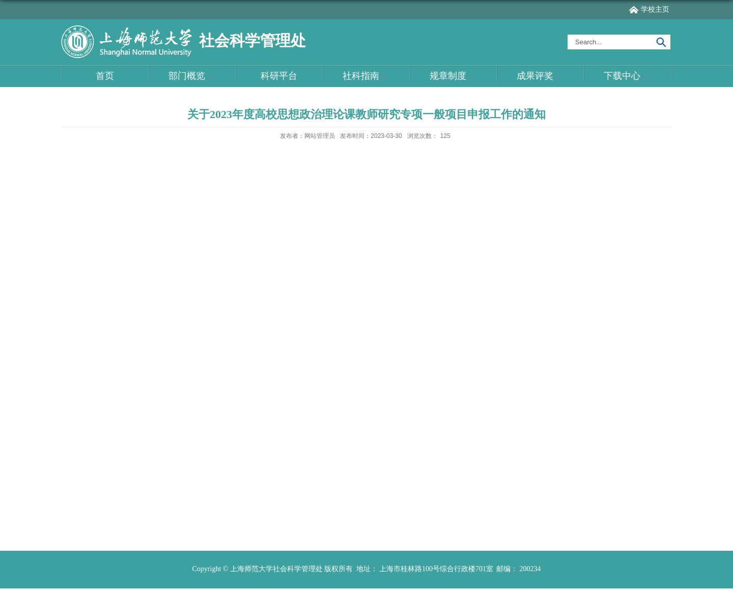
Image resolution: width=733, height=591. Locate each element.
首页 (105, 76)
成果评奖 (540, 76)
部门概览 (191, 76)
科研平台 (279, 76)
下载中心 (627, 76)
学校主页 (655, 9)
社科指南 (366, 76)
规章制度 (453, 76)
